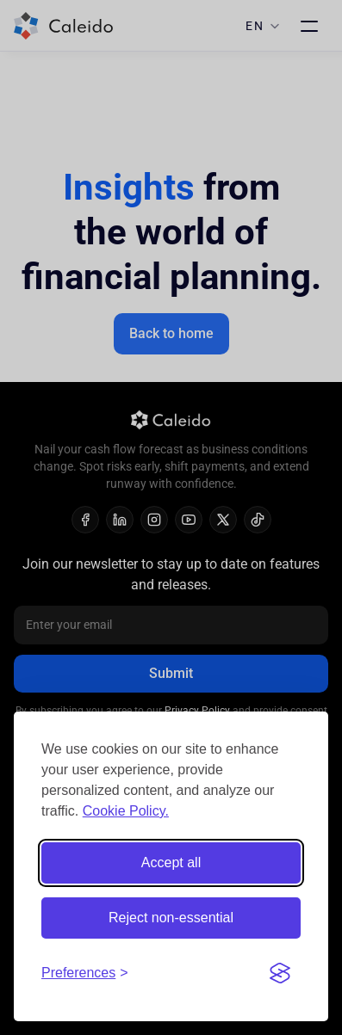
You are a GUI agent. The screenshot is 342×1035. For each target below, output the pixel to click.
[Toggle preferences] (84, 973)
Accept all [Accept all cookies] (171, 862)
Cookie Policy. (126, 811)
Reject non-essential (171, 917)
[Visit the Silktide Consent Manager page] (280, 973)
